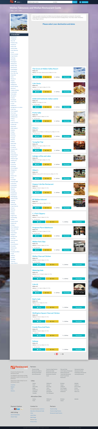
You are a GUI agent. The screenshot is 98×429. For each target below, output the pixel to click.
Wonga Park (14, 236)
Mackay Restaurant (64, 372)
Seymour (13, 261)
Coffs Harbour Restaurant (66, 371)
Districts (13, 390)
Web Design (33, 417)
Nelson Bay (35, 386)
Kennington (14, 61)
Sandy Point (14, 156)
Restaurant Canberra (37, 371)
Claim (47, 77)
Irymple (13, 257)
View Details (67, 77)
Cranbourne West (15, 251)
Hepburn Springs (15, 90)
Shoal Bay (48, 389)
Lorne (12, 52)
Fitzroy (13, 120)
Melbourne (13, 105)
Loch (12, 173)
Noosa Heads (77, 386)
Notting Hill (14, 71)
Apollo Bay (13, 204)
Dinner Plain (14, 65)
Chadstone (13, 38)
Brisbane (62, 383)
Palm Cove (76, 391)
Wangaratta (14, 84)
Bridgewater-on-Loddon (16, 107)
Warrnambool (14, 128)
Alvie (12, 77)
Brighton (13, 234)
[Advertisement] (58, 46)
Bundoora (13, 78)
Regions (12, 386)
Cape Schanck (14, 56)
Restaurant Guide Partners (56, 413)
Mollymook (63, 391)
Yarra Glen (13, 153)
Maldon (13, 213)
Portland (13, 145)
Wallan (20, 10)
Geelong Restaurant (79, 374)
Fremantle (35, 391)
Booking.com (13, 32)
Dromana (13, 59)
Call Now (57, 77)
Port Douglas (63, 388)
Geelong (13, 58)
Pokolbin (35, 393)
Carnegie (13, 191)
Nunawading (14, 217)
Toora (12, 177)
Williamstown (14, 116)
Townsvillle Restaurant (65, 374)
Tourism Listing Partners (51, 369)
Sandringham (14, 69)
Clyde (12, 253)
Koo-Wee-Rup (14, 73)
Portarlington (14, 168)
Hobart (62, 385)
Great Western (14, 244)
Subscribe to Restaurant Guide (37, 411)
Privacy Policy (33, 421)
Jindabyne (62, 386)
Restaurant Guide (50, 371)
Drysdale (13, 259)
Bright (34, 388)
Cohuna (13, 97)
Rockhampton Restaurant (80, 372)
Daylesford (13, 194)
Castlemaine (14, 92)
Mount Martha (14, 86)
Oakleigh (13, 162)
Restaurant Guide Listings (75, 427)
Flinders (13, 225)
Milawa (13, 118)
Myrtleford (13, 187)
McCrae (13, 249)
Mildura (13, 141)
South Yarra (14, 37)
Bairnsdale (13, 143)
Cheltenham (14, 185)
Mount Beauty (14, 154)
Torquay (13, 137)
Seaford (13, 139)
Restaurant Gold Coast (51, 372)
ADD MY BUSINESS (15, 414)
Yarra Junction (14, 240)
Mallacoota (14, 160)
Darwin (48, 385)
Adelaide (76, 383)
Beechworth (14, 67)
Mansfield (13, 75)
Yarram (12, 208)
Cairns (47, 388)
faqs (36, 419)
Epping (12, 80)
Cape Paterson (14, 206)
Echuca (12, 211)
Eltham (12, 219)
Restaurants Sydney (79, 369)
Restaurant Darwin (79, 371)
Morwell (13, 210)
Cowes (12, 103)
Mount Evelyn (14, 198)
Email (37, 77)
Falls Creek (13, 101)
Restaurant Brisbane (36, 372)
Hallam (12, 132)
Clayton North (14, 221)
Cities (16, 10)
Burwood (13, 88)
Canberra (76, 385)
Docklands (13, 99)
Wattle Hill (13, 223)
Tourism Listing (35, 369)
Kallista (13, 130)
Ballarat (13, 151)
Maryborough (14, 158)
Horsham (13, 238)
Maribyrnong (14, 42)
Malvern (13, 255)
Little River (13, 183)
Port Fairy (13, 113)
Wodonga (13, 166)
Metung (13, 202)
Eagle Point (14, 215)
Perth (34, 385)
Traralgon (13, 179)
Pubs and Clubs (63, 369)
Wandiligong (14, 196)
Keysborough (14, 115)
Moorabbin (13, 94)
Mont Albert (14, 232)
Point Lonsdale (14, 54)
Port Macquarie (50, 393)
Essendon (13, 246)
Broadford (13, 96)
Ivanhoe (13, 172)
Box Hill (13, 40)
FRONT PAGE (14, 416)
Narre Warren (14, 263)
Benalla (13, 189)
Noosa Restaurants (36, 374)
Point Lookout (63, 389)
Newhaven (13, 44)
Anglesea (13, 82)
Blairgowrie (14, 63)
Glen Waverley (14, 50)
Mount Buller (14, 48)
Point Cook (13, 175)
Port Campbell (14, 111)
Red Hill (13, 242)
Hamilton (13, 200)
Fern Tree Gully (14, 229)
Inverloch (13, 135)
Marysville (13, 46)
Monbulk (13, 230)
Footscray (13, 164)
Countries (13, 384)
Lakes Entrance (14, 122)
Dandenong (14, 192)
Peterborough (14, 181)
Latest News (33, 415)
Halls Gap (13, 109)
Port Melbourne (15, 227)
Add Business (85, 2)
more (62, 354)
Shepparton (14, 170)
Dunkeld (13, 134)
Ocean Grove (14, 149)
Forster (76, 388)
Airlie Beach (49, 391)
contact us (42, 408)
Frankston (13, 147)
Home (12, 10)
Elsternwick (14, 248)
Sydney (34, 383)
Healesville (13, 124)
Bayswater (13, 126)
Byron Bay (48, 386)
